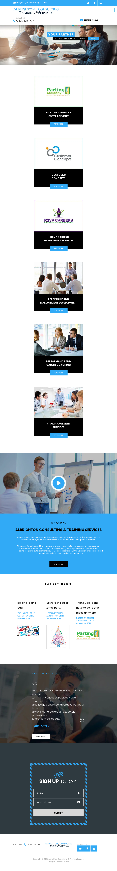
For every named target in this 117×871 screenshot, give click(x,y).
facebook (94, 3)
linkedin (100, 3)
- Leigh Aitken (40, 725)
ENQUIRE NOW (91, 20)
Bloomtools (64, 862)
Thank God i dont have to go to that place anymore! (87, 607)
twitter (88, 3)
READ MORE (58, 124)
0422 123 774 (25, 20)
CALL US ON (20, 18)
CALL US (17, 844)
